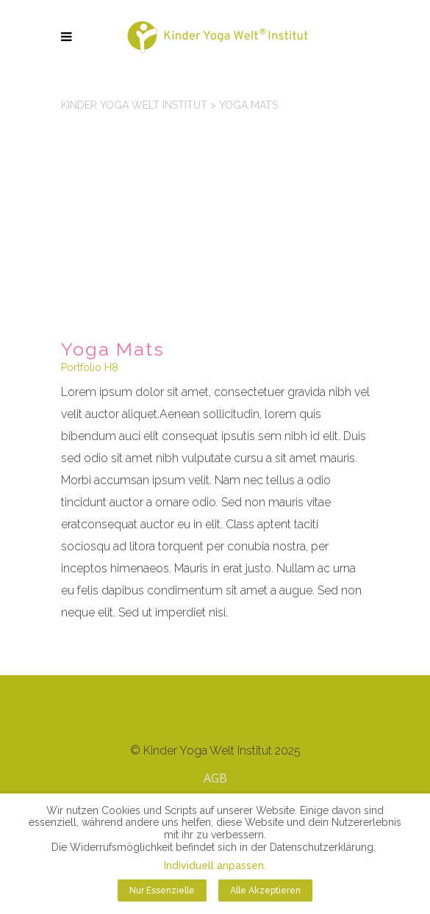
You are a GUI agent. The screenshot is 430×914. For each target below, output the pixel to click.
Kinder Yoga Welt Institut (134, 105)
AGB (215, 778)
